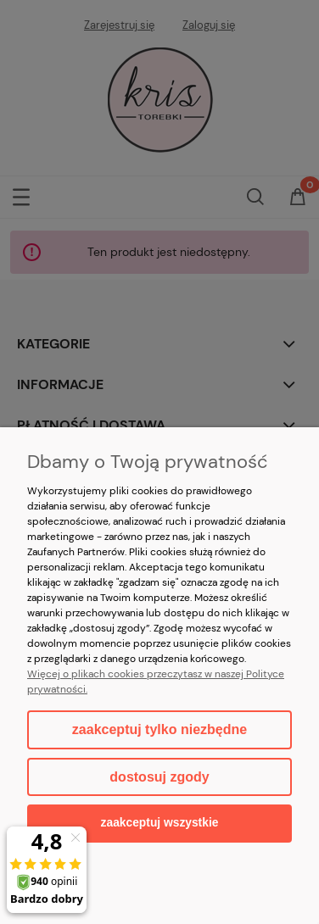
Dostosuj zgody (159, 777)
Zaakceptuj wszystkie (160, 822)
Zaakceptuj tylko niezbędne (159, 729)
